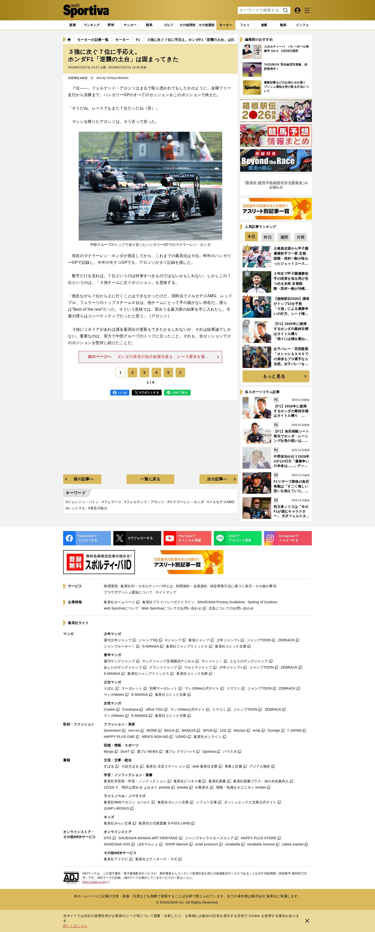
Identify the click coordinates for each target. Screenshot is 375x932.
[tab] (110, 25)
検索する (285, 10)
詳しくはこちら (75, 926)
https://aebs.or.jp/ (96, 882)
